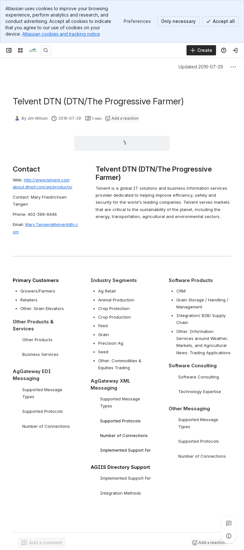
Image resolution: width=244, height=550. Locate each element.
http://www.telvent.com (47, 179)
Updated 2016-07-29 (201, 66)
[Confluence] (33, 50)
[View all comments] (229, 523)
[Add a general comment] (42, 543)
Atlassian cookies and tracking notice (61, 34)
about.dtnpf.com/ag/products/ (42, 186)
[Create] (201, 50)
